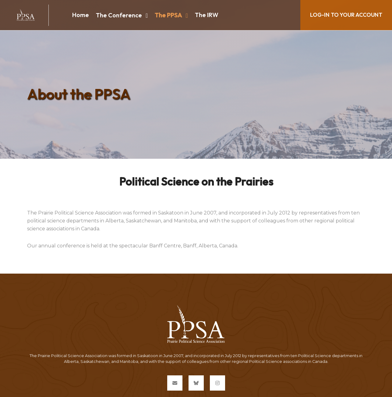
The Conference (119, 15)
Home (80, 15)
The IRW (206, 15)
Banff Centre (165, 246)
